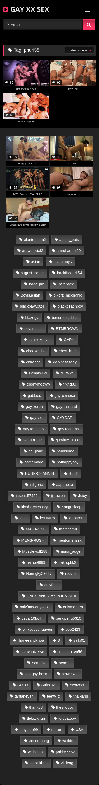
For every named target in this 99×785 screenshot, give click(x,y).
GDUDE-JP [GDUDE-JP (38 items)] (32, 440)
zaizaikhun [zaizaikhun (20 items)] (39, 763)
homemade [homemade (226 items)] (33, 462)
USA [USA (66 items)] (79, 730)
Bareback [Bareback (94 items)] (66, 284)
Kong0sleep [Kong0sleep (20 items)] (71, 507)
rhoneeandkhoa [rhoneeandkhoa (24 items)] (31, 640)
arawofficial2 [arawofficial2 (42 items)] (32, 251)
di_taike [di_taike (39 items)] (67, 373)
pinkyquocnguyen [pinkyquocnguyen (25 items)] (37, 629)
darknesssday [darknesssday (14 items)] (65, 362)
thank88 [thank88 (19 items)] (36, 707)
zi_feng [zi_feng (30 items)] (67, 763)
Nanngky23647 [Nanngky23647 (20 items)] (39, 573)
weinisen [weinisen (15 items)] (35, 752)
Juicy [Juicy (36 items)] (82, 495)
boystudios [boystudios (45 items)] (33, 329)
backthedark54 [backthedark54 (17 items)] (69, 273)
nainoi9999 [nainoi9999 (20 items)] (36, 562)
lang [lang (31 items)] (23, 518)
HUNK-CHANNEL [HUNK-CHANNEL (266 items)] (40, 473)
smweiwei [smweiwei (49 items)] (70, 674)
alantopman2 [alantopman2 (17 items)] (35, 240)
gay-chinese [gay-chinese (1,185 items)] (64, 395)
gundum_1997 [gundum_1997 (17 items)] (68, 440)
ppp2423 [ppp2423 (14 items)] (72, 629)
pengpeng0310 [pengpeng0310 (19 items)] (68, 618)
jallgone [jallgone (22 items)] (36, 484)
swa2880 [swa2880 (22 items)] (78, 685)
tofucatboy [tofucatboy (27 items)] (67, 718)
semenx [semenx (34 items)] (38, 663)
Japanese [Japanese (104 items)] (64, 484)
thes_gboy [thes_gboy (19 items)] (64, 707)
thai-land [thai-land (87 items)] (80, 696)
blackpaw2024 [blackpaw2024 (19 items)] (32, 306)
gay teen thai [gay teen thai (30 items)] (69, 429)
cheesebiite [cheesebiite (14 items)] (35, 351)
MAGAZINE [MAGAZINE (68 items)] (36, 529)
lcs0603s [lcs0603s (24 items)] (47, 518)
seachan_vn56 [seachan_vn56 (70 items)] (70, 652)
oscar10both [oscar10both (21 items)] (32, 618)
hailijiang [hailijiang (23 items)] (36, 451)
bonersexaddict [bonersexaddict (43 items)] (65, 317)
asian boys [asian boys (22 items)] (63, 262)
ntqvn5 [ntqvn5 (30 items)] (71, 573)
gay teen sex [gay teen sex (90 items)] (34, 429)
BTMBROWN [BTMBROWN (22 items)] (67, 329)
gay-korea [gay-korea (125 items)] (34, 406)
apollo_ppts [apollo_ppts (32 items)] (69, 240)
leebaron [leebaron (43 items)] (75, 518)
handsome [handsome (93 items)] (65, 451)
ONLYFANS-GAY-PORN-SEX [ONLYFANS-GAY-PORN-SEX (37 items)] (51, 596)
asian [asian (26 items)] (35, 262)
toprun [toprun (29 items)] (56, 730)
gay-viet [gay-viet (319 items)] (36, 418)
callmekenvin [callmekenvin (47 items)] (39, 340)
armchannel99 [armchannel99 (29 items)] (68, 251)
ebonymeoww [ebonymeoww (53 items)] (38, 384)
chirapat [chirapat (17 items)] (33, 362)
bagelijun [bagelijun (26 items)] (36, 284)
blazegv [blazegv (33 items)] (32, 317)
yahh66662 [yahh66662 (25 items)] (65, 752)
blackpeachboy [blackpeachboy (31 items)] (70, 306)
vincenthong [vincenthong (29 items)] (39, 741)
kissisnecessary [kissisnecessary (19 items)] (34, 507)
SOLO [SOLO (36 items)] (22, 685)
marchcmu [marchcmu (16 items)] (68, 529)
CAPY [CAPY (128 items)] (69, 340)
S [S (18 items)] (58, 640)
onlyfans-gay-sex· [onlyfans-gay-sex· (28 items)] (35, 607)
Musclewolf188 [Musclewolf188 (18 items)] (34, 551)
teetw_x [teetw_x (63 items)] (53, 696)
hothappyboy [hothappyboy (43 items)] (67, 462)
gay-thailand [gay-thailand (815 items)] (66, 406)
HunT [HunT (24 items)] (73, 473)
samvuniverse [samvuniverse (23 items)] (32, 652)
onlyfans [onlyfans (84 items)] (51, 585)
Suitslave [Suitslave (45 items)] (49, 685)
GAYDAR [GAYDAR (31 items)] (65, 418)
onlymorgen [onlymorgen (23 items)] (73, 607)
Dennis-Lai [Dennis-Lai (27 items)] (38, 373)
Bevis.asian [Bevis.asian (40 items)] (30, 295)
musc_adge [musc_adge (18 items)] (70, 551)
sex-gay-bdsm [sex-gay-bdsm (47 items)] (36, 674)
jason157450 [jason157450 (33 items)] (26, 495)
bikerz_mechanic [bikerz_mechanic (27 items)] (68, 295)
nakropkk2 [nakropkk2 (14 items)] (67, 562)
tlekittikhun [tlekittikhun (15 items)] (36, 718)
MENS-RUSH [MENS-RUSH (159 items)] (32, 540)
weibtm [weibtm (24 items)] (68, 741)
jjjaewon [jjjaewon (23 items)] (58, 495)
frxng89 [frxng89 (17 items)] (69, 384)
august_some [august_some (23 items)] (32, 273)
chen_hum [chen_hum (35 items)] (68, 351)
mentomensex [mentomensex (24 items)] (69, 540)
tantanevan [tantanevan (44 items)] (24, 696)
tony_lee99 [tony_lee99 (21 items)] (28, 730)
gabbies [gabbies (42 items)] (34, 395)
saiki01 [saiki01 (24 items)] (79, 640)
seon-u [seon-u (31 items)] (64, 663)
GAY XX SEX (26, 9)
